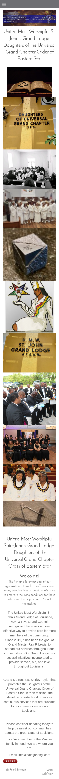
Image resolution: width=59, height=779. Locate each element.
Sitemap (21, 769)
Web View (47, 773)
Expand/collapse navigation (29, 4)
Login (49, 769)
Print (10, 769)
